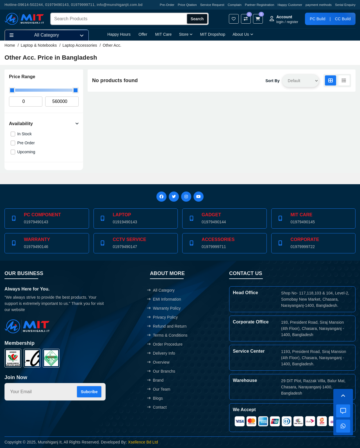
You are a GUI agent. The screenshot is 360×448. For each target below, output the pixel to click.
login (280, 22)
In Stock (24, 134)
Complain (234, 4)
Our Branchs (161, 371)
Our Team (158, 389)
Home (9, 45)
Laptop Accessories (79, 45)
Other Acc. (112, 45)
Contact (157, 407)
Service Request (212, 4)
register (292, 22)
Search (197, 19)
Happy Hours (119, 34)
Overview (158, 362)
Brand (155, 380)
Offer (142, 34)
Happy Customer (289, 4)
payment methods (319, 4)
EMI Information (164, 299)
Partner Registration (259, 4)
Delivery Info (161, 353)
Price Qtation (187, 4)
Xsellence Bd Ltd (143, 442)
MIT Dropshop (212, 34)
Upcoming (26, 152)
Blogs (155, 398)
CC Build (343, 19)
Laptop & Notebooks (39, 45)
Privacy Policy (162, 317)
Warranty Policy (164, 308)
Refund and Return (166, 326)
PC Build (317, 19)
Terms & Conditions (167, 335)
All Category (161, 290)
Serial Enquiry (345, 4)
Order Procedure (165, 344)
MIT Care (163, 34)
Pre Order (26, 143)
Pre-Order (167, 4)
